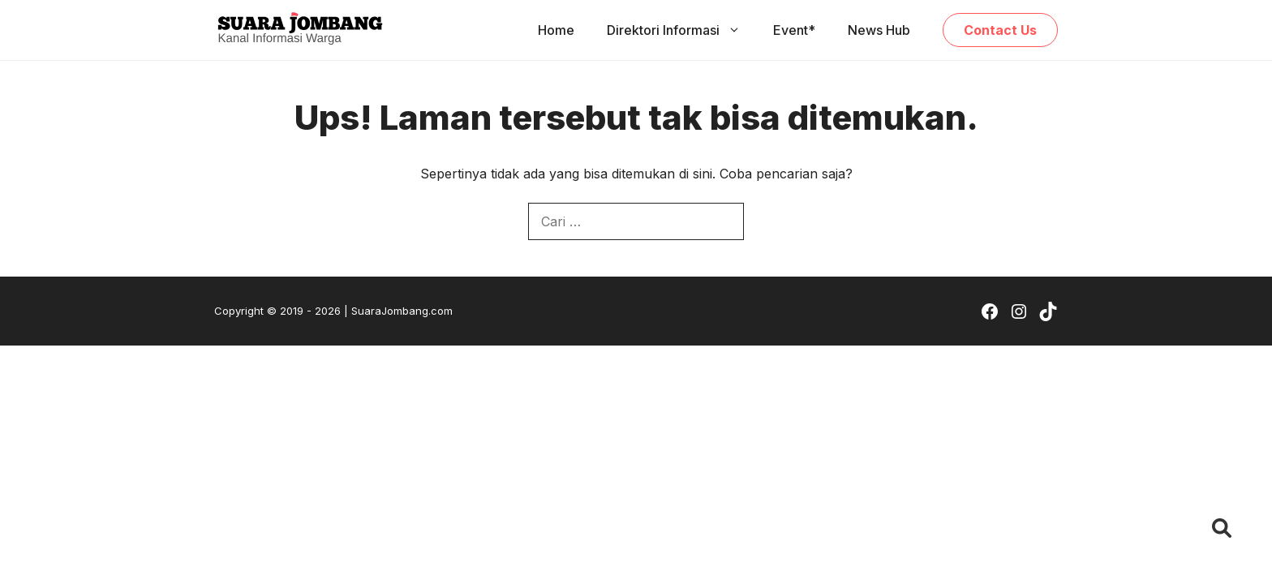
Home (556, 30)
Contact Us (1000, 30)
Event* (794, 30)
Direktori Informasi (682, 30)
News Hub (879, 30)
